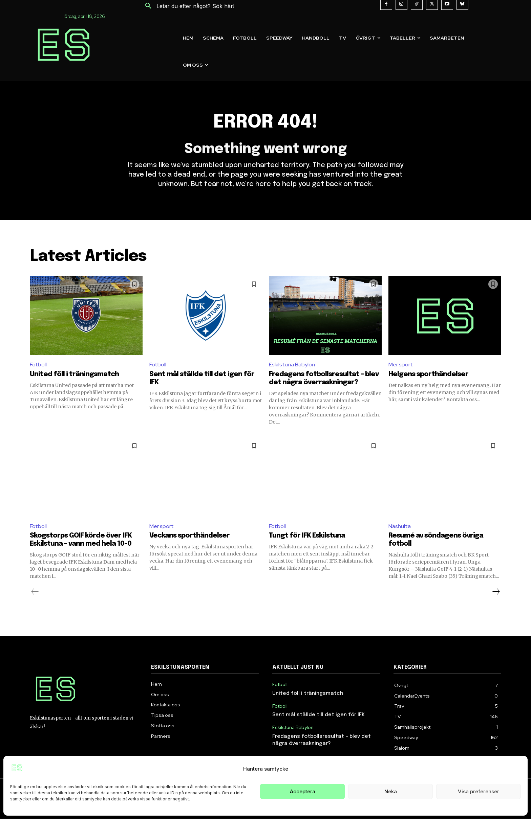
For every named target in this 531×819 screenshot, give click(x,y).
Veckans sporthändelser (189, 535)
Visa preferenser (478, 791)
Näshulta (399, 526)
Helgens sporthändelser (428, 374)
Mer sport (400, 364)
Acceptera (302, 791)
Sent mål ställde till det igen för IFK (318, 715)
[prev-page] (35, 592)
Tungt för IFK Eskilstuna (307, 535)
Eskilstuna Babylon (292, 364)
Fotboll (38, 364)
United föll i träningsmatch (74, 374)
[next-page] (495, 592)
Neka (390, 791)
